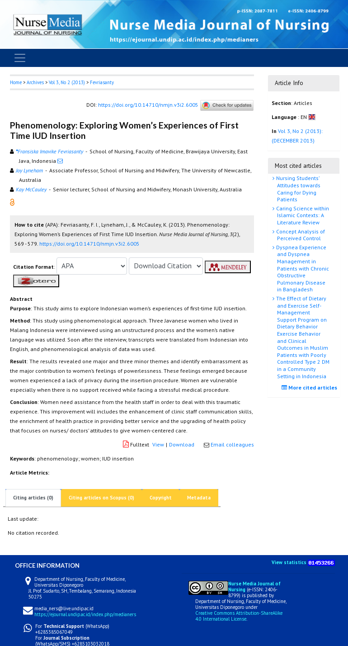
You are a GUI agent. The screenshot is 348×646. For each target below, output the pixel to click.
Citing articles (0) (33, 497)
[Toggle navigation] (20, 58)
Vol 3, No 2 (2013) (67, 82)
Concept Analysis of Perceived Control (300, 235)
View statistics (289, 562)
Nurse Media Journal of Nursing (254, 586)
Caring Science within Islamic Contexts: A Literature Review (302, 215)
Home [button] (16, 82)
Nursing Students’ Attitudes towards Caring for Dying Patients (297, 189)
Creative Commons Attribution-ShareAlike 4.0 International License (238, 616)
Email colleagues (232, 444)
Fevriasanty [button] (102, 82)
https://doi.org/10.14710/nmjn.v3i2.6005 (148, 104)
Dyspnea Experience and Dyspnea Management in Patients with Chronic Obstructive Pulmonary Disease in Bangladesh (302, 268)
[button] (12, 201)
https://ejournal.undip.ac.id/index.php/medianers (85, 614)
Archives (35, 82)
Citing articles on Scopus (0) (101, 497)
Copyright (161, 497)
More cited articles (310, 387)
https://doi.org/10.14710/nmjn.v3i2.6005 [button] (89, 243)
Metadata (199, 497)
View (158, 444)
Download (181, 444)
